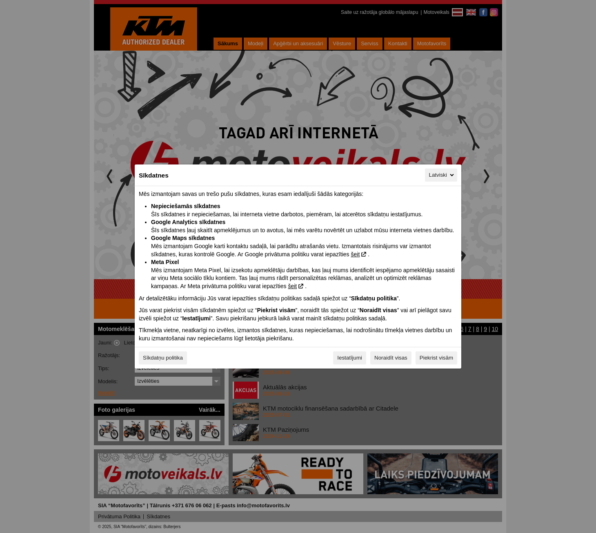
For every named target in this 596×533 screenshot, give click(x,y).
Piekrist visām (436, 358)
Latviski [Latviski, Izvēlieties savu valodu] (442, 175)
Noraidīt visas (390, 358)
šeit (355, 254)
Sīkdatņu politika (163, 358)
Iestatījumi (349, 358)
